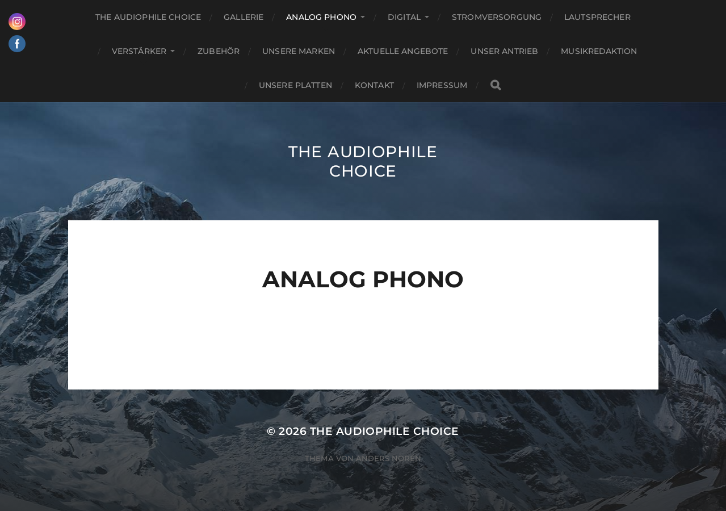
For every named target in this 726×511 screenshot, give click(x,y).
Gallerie (243, 17)
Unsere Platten (295, 85)
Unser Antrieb (504, 51)
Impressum (442, 85)
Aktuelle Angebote (403, 51)
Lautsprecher (597, 17)
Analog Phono (321, 17)
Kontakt (374, 85)
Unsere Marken (298, 51)
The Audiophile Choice (148, 17)
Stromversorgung (497, 17)
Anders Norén (388, 458)
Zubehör (219, 51)
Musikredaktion (599, 51)
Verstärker (139, 51)
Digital (404, 17)
